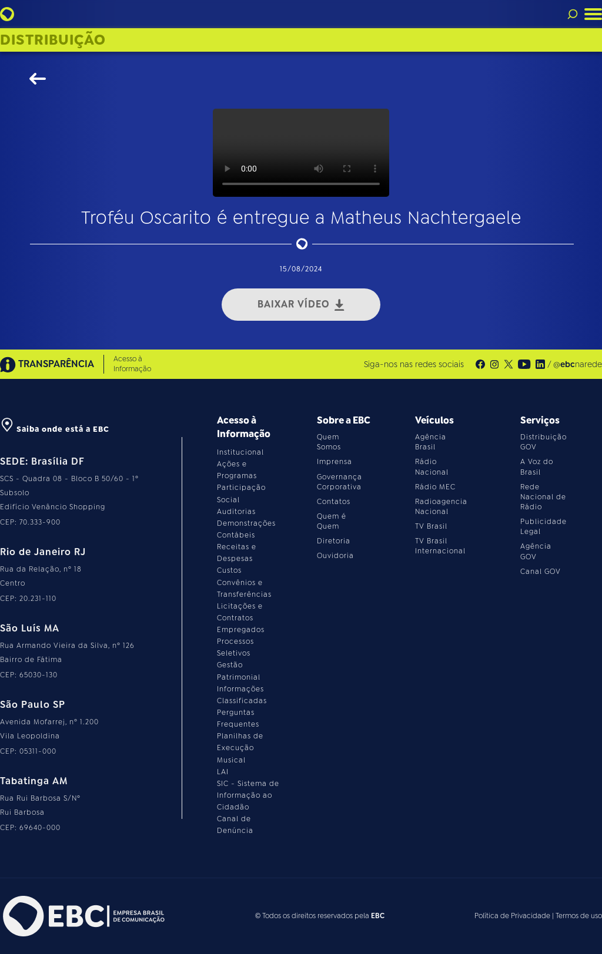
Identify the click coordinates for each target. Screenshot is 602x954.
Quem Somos (329, 442)
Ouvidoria (335, 555)
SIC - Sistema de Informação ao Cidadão (248, 795)
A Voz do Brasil (536, 466)
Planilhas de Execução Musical (240, 747)
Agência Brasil (430, 442)
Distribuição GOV (543, 442)
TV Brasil (431, 526)
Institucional (240, 452)
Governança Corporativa (339, 482)
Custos (229, 570)
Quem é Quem (331, 521)
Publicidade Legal (543, 526)
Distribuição (53, 40)
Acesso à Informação (132, 364)
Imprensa (334, 461)
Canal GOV (540, 571)
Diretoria (333, 541)
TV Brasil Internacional (440, 546)
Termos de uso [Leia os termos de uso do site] (579, 916)
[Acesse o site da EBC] (82, 916)
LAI (223, 772)
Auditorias (236, 511)
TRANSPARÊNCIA (47, 364)
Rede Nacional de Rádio (543, 497)
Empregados (241, 629)
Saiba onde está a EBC (54, 429)
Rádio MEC (435, 487)
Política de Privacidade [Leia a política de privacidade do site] (512, 916)
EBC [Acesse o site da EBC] (377, 916)
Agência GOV (535, 551)
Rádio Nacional (432, 466)
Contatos (333, 501)
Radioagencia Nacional (441, 506)
